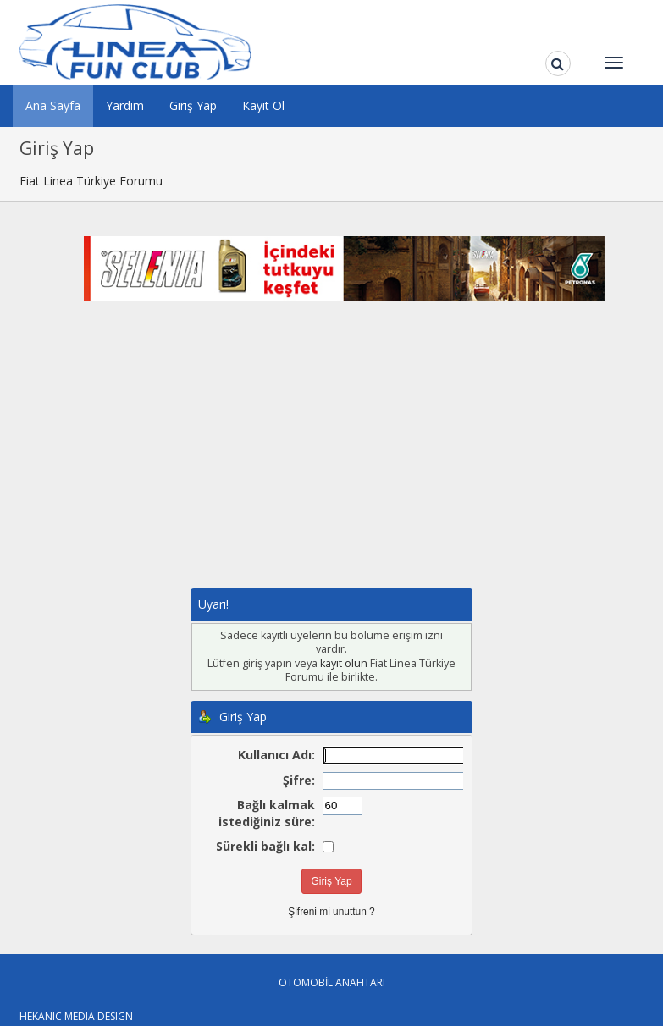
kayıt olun (343, 663)
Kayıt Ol (263, 105)
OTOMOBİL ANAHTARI (332, 982)
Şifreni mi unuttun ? (331, 912)
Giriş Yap (193, 105)
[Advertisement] (344, 461)
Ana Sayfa (52, 105)
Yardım (125, 105)
